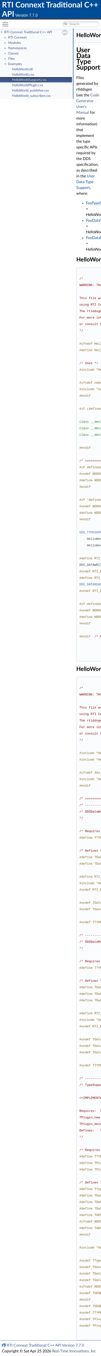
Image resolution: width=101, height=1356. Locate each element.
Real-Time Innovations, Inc (74, 1351)
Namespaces (17, 48)
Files (11, 58)
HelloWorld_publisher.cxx (30, 90)
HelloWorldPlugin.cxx (27, 85)
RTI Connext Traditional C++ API (28, 32)
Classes (13, 53)
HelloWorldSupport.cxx (29, 80)
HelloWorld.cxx (23, 74)
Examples (15, 64)
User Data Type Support (85, 182)
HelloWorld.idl (22, 69)
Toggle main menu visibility (6, 22)
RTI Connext (17, 37)
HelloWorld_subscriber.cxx (31, 96)
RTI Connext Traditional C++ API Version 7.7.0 (45, 1345)
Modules (14, 43)
